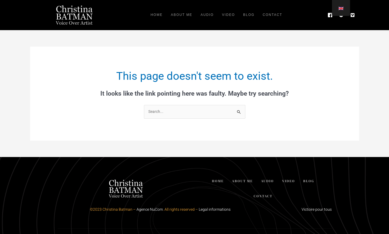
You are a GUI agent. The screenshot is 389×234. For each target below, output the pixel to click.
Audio (207, 15)
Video (228, 15)
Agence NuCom (150, 210)
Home (157, 15)
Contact (272, 15)
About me (181, 15)
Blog (248, 15)
